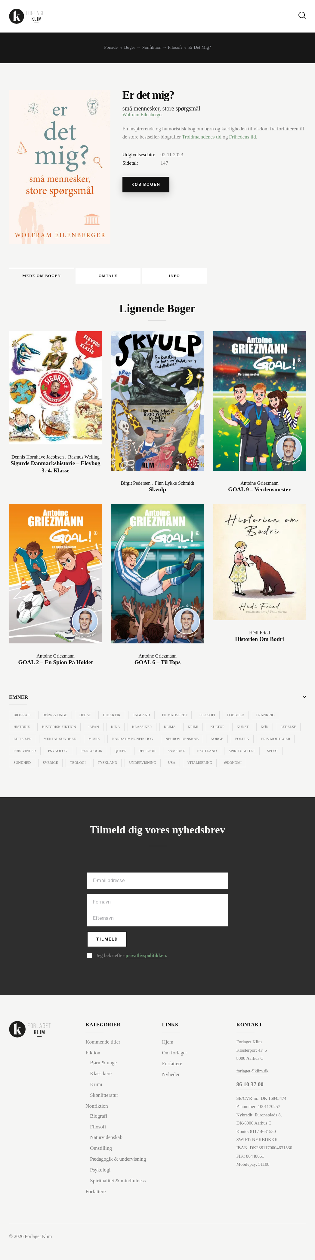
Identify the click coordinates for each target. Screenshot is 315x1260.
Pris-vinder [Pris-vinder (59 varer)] (66, 754)
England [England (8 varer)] (144, 718)
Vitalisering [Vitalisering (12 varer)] (266, 766)
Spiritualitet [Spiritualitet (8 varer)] (27, 766)
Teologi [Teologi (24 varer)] (142, 766)
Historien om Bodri (259, 641)
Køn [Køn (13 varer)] (270, 730)
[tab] (50, 277)
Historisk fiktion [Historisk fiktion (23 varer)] (60, 730)
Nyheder (171, 1090)
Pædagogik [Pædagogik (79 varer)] (135, 754)
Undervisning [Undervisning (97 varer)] (208, 766)
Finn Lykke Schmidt (174, 485)
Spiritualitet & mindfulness (118, 1194)
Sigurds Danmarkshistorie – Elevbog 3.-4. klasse (55, 469)
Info (220, 277)
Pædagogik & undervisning (118, 1173)
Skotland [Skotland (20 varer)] (253, 754)
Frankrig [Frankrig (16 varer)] (270, 718)
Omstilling (101, 1162)
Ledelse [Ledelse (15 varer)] (21, 742)
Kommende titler (102, 1058)
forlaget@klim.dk (252, 1086)
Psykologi (100, 1184)
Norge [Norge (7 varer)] (248, 742)
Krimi (96, 1100)
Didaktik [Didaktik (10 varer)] (114, 718)
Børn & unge (103, 1078)
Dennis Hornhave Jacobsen (37, 459)
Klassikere (101, 1089)
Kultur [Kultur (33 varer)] (222, 730)
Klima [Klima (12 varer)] (173, 730)
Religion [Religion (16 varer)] (191, 754)
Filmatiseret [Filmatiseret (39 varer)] (178, 718)
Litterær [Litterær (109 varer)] (51, 742)
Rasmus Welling (84, 459)
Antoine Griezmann (259, 485)
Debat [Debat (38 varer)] (87, 718)
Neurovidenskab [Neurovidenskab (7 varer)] (213, 742)
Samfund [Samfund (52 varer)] (221, 754)
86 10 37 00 (250, 1101)
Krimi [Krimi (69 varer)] (197, 730)
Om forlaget (174, 1069)
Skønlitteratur (104, 1110)
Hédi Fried (259, 635)
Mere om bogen (51, 277)
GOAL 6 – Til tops (157, 664)
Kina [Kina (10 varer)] (117, 730)
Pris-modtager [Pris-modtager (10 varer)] (28, 754)
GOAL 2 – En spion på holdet (55, 664)
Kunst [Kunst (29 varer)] (248, 730)
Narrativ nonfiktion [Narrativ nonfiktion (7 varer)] (163, 742)
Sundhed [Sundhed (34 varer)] (85, 766)
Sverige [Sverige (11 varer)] (114, 766)
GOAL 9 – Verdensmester (259, 492)
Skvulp (157, 492)
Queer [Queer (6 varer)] (164, 754)
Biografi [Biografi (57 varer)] (22, 718)
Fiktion (92, 1069)
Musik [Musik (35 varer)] (124, 742)
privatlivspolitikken (145, 971)
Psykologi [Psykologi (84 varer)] (101, 754)
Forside (111, 47)
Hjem (168, 1058)
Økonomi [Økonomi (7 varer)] (22, 778)
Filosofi (175, 47)
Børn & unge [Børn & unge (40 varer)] (56, 718)
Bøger (129, 47)
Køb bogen (146, 184)
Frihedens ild (242, 137)
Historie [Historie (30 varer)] (22, 730)
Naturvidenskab (106, 1152)
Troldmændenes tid (201, 137)
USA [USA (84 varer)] (237, 766)
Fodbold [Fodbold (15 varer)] (240, 718)
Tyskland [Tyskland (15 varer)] (172, 766)
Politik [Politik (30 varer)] (274, 742)
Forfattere (95, 1205)
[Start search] (302, 15)
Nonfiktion (152, 47)
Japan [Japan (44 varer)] (95, 730)
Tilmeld (107, 955)
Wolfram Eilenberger (142, 114)
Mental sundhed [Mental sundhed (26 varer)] (89, 742)
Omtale (135, 277)
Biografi (98, 1131)
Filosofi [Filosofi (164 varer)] (211, 718)
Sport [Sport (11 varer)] (58, 766)
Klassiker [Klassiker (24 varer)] (145, 730)
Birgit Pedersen (136, 485)
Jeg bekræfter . (131, 971)
